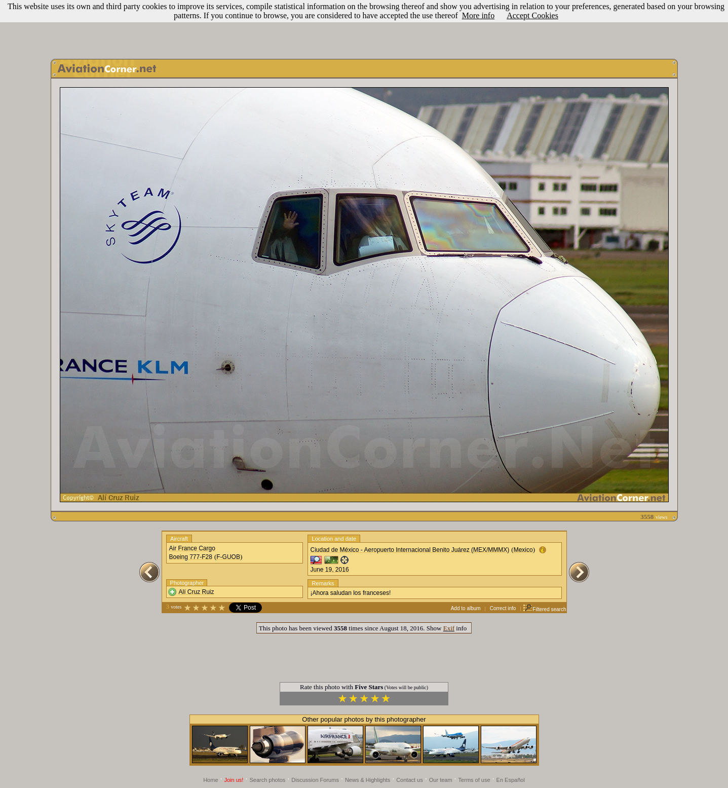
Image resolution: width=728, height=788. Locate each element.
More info (478, 15)
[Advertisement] (364, 27)
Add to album (466, 608)
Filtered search (544, 609)
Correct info (503, 608)
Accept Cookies (532, 15)
